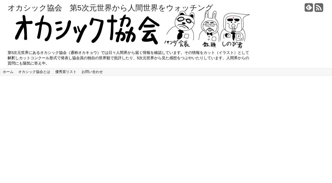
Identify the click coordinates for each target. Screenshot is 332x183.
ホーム (8, 72)
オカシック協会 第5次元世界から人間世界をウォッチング (110, 8)
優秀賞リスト (66, 72)
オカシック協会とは (34, 72)
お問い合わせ (92, 72)
